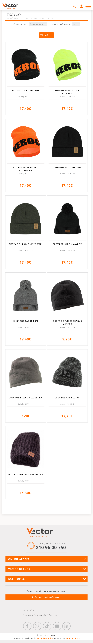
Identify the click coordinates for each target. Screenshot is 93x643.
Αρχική (10, 18)
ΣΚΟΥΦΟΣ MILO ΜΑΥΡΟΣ (25, 90)
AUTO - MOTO (21, 18)
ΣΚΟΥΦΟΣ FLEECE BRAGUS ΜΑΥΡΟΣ (67, 322)
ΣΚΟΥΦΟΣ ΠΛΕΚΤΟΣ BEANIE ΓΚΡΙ (25, 474)
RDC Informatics (45, 638)
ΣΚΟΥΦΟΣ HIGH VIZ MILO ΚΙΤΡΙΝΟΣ (67, 92)
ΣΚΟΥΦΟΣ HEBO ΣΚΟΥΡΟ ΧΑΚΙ (25, 244)
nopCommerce (73, 638)
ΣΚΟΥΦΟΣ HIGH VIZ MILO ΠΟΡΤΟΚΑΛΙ (26, 169)
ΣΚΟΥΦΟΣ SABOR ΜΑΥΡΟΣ (67, 244)
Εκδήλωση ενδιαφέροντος (46, 597)
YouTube (57, 626)
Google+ (66, 626)
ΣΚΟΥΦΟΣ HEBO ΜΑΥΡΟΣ (67, 167)
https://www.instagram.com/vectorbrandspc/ (37, 626)
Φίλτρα (49, 35)
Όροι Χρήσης (29, 610)
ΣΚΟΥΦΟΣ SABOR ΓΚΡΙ (25, 321)
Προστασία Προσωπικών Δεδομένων (40, 615)
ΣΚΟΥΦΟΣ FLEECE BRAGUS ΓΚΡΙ (25, 397)
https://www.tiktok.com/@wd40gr (47, 626)
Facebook (27, 626)
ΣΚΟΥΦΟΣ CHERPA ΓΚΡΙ (67, 397)
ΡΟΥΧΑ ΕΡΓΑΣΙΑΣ (37, 18)
